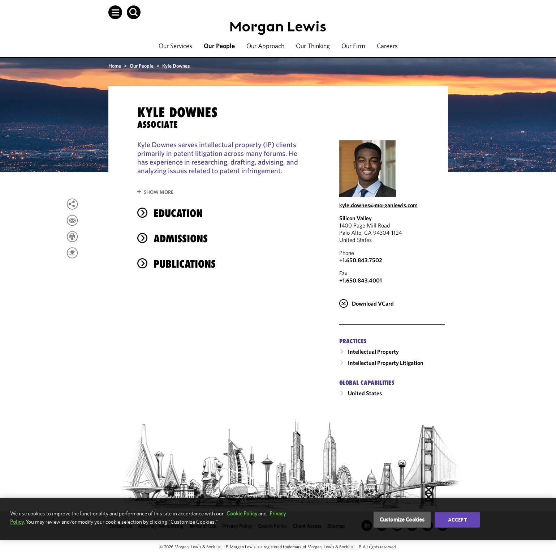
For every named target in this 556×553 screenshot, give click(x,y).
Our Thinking (313, 46)
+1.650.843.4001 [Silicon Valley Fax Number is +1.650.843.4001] (360, 280)
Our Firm (353, 46)
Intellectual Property (373, 351)
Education (178, 213)
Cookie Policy (242, 513)
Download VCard (373, 303)
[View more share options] (72, 204)
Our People (219, 46)
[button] (115, 12)
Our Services (175, 46)
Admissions (181, 238)
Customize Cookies (402, 519)
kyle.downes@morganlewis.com (378, 205)
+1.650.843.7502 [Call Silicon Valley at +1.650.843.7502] (360, 260)
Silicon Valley (355, 218)
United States (365, 393)
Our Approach (265, 46)
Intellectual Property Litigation (385, 362)
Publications (185, 263)
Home (114, 66)
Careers (387, 46)
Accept (457, 519)
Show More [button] (158, 192)
